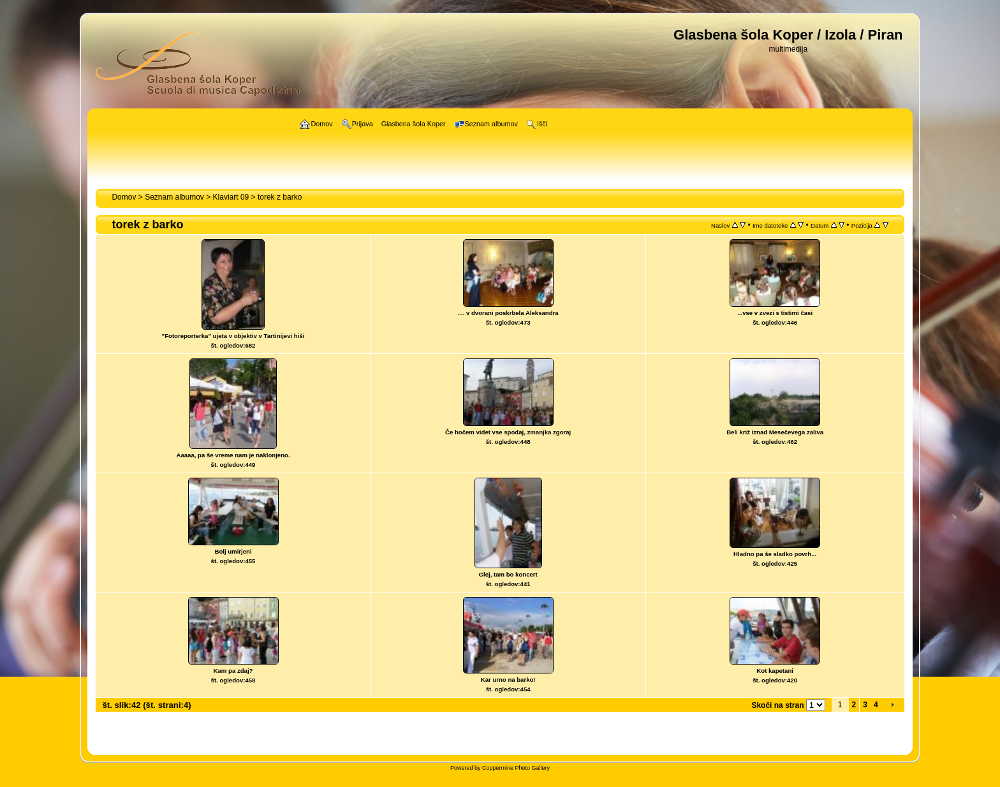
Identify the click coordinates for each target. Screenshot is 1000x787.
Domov (124, 197)
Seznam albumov (174, 197)
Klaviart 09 (231, 197)
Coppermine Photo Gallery (516, 768)
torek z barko (280, 197)
